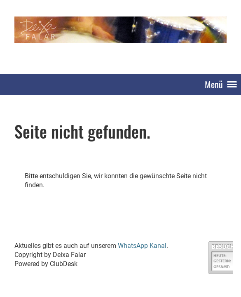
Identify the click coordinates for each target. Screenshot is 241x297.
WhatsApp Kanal (142, 246)
